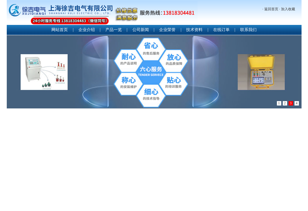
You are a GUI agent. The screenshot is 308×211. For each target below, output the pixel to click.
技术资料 (194, 30)
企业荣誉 (167, 30)
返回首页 (271, 9)
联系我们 (248, 30)
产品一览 (113, 30)
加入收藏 (288, 9)
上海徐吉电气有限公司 (102, 13)
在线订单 (221, 30)
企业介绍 (86, 30)
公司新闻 (140, 30)
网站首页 (59, 30)
